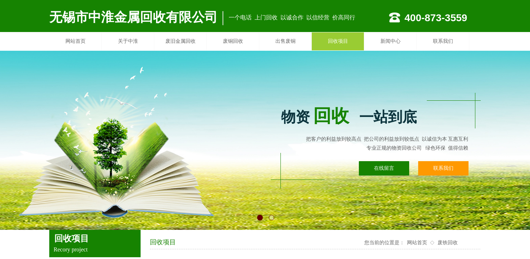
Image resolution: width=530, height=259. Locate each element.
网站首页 (75, 41)
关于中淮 (128, 41)
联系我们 (443, 41)
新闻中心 (390, 41)
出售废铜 (285, 41)
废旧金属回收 (180, 41)
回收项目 (338, 41)
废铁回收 (448, 242)
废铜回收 (233, 41)
